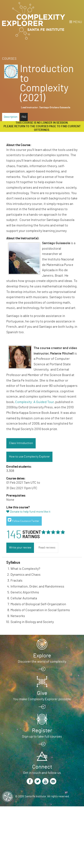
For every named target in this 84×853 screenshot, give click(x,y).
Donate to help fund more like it (30, 511)
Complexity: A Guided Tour (34, 402)
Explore (42, 655)
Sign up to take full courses (42, 736)
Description (10, 117)
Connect (42, 767)
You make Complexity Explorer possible (42, 699)
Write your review (20, 547)
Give (42, 693)
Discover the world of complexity (42, 661)
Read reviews (46, 547)
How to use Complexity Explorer (29, 456)
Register (42, 730)
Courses (9, 58)
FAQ (24, 117)
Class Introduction (21, 443)
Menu (77, 22)
